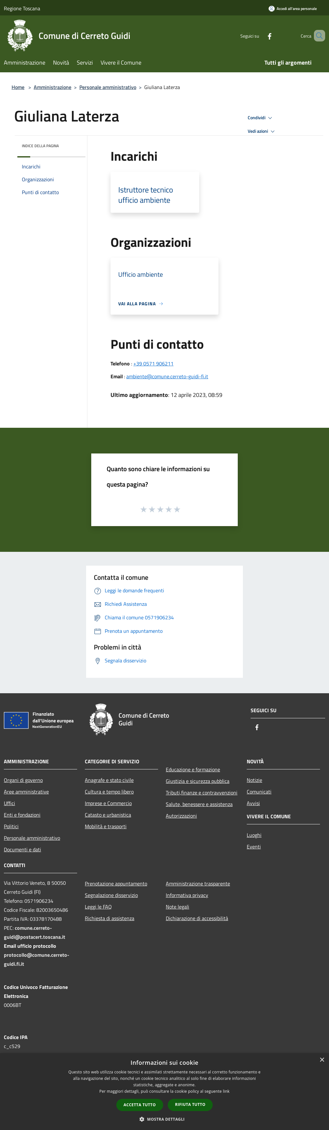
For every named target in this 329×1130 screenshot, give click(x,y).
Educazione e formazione (193, 769)
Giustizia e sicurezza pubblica (197, 781)
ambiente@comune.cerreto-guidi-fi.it (167, 376)
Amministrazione (52, 87)
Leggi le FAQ (98, 906)
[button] (164, 1119)
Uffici (9, 803)
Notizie (254, 780)
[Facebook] (260, 35)
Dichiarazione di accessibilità (197, 918)
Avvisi (253, 803)
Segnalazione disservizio (111, 895)
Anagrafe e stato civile (109, 780)
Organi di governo (23, 780)
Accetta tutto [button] (140, 1105)
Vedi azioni (262, 131)
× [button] (321, 1060)
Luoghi (254, 835)
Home (18, 87)
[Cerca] (317, 35)
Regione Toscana (22, 8)
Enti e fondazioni (22, 815)
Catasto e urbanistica (108, 815)
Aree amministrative (26, 791)
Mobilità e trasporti (106, 826)
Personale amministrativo (107, 87)
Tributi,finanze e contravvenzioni (201, 792)
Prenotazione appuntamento (116, 883)
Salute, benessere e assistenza (199, 804)
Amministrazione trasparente (198, 883)
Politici (11, 826)
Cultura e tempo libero (109, 791)
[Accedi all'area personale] (292, 8)
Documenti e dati (22, 849)
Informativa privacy (187, 895)
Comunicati (259, 791)
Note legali (177, 906)
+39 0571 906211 (153, 363)
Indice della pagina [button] (40, 146)
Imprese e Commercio (108, 803)
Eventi (254, 846)
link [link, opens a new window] (226, 1091)
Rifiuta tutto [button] (190, 1104)
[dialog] (164, 1091)
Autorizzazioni (181, 816)
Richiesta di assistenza (109, 918)
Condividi (261, 118)
